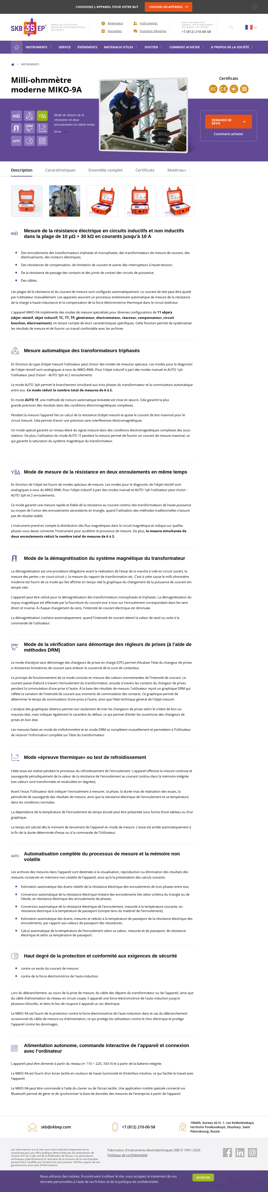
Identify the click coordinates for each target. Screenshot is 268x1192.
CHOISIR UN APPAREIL (168, 7)
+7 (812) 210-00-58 (196, 31)
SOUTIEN (154, 47)
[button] (189, 170)
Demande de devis (229, 121)
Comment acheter (228, 134)
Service (65, 47)
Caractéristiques (60, 170)
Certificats (145, 170)
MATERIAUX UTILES (121, 47)
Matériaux (176, 170)
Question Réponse (149, 31)
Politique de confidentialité (127, 1155)
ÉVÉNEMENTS (87, 47)
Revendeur (112, 23)
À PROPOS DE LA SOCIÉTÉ (232, 47)
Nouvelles (112, 31)
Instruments (145, 23)
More (101, 131)
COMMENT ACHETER (186, 47)
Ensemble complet (105, 170)
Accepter (203, 1177)
